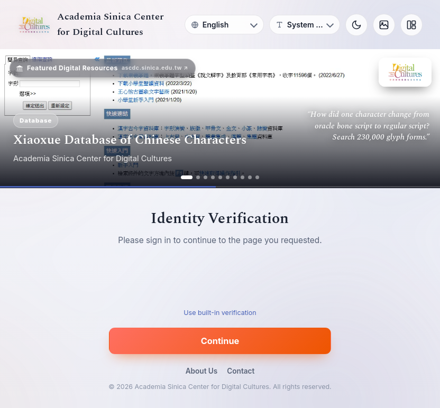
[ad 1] (186, 177)
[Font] (304, 24)
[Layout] (411, 25)
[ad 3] (205, 177)
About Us (202, 371)
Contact (240, 371)
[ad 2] (198, 177)
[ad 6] (228, 177)
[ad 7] (235, 177)
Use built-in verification (220, 313)
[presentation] (220, 280)
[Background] (384, 25)
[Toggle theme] (356, 25)
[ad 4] (213, 177)
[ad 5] (220, 177)
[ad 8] (242, 177)
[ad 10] (257, 177)
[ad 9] (250, 177)
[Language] (224, 24)
